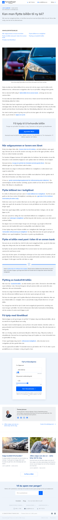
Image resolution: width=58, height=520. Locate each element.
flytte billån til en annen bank (29, 93)
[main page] (9, 2)
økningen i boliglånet (16, 218)
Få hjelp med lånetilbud (8, 39)
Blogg (25, 500)
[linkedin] (21, 417)
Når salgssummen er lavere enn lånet (12, 33)
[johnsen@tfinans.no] (27, 417)
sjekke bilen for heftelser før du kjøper (17, 268)
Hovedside (19, 500)
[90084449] (24, 417)
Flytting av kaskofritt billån (36, 36)
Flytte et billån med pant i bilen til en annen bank (14, 36)
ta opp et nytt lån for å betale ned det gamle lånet (28, 163)
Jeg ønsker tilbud (29, 131)
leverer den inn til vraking (27, 149)
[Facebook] (52, 513)
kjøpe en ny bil (20, 115)
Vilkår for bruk (44, 517)
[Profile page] (18, 417)
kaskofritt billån (16, 283)
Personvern (53, 517)
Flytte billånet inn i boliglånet (37, 33)
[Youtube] (55, 513)
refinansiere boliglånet (29, 341)
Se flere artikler (29, 474)
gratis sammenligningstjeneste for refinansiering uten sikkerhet (29, 180)
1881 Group (22, 517)
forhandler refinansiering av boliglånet (15, 232)
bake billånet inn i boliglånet (36, 194)
